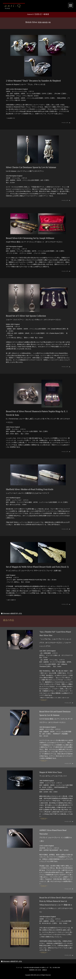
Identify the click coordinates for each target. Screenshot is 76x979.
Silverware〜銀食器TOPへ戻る (11, 613)
